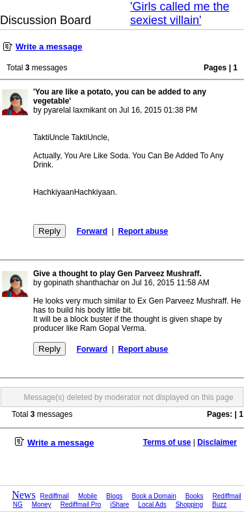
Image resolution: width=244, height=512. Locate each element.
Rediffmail (54, 496)
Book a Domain (153, 496)
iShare (119, 504)
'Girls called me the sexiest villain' (180, 13)
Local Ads (152, 504)
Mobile (87, 496)
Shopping (189, 504)
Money (41, 504)
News (23, 494)
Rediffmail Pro (81, 504)
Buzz (219, 504)
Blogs (114, 496)
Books (194, 496)
